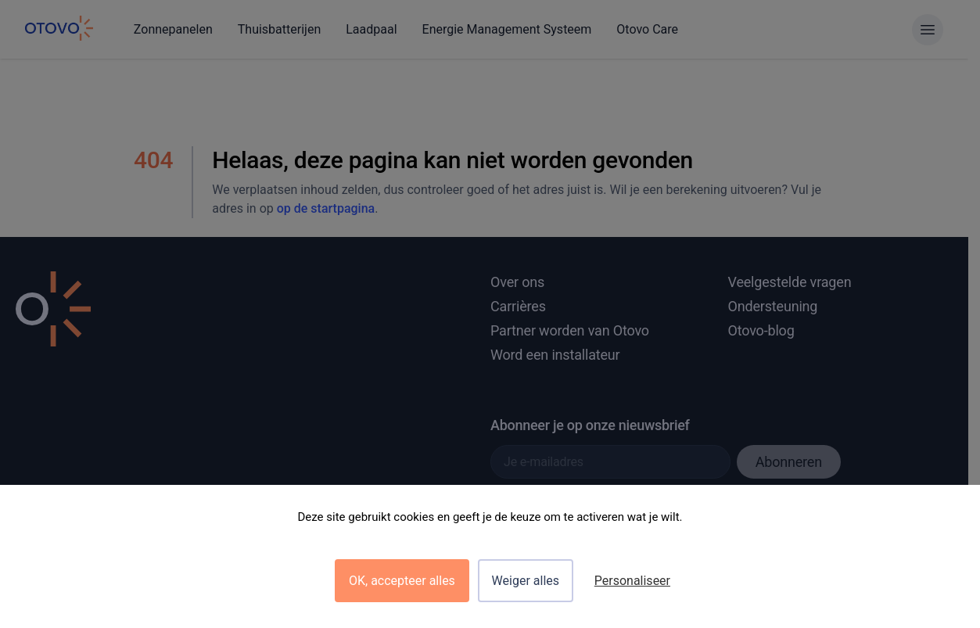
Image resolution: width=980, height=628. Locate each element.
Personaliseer (632, 580)
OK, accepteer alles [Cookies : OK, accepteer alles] (402, 580)
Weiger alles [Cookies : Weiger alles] (525, 580)
